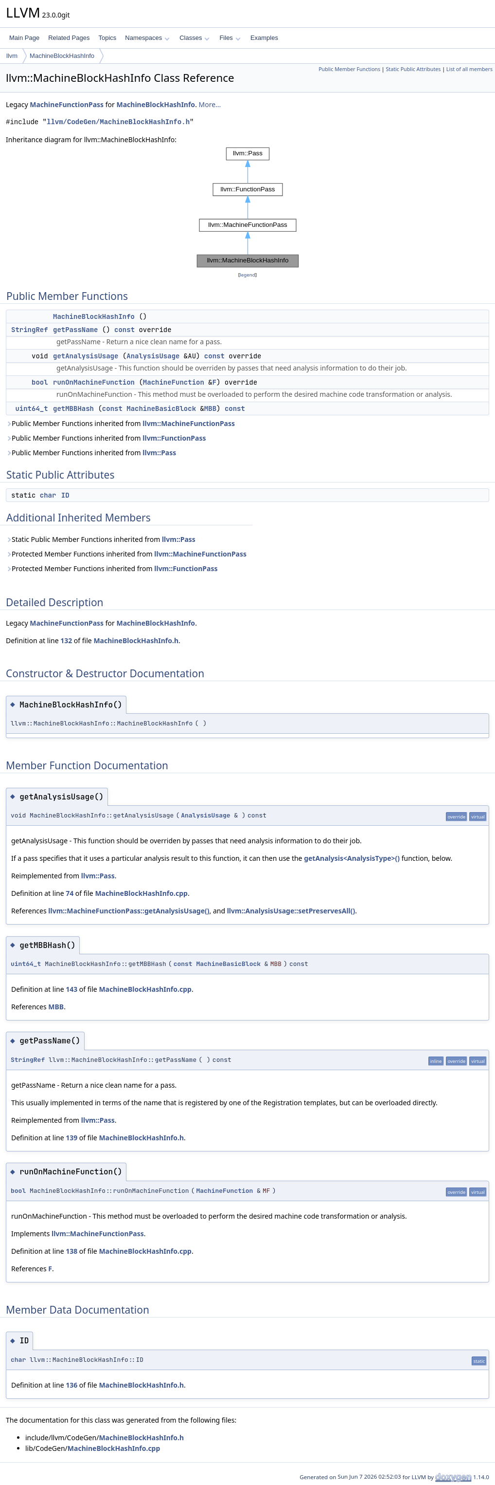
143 (71, 989)
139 (71, 1137)
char (48, 495)
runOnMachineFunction (94, 382)
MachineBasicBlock (161, 408)
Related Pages (68, 37)
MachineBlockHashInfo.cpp (141, 893)
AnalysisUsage (152, 356)
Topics (107, 37)
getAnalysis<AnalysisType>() (352, 858)
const (124, 329)
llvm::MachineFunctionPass (188, 423)
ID (65, 495)
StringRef (29, 329)
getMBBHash (73, 408)
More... (210, 104)
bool (40, 382)
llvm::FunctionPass (174, 438)
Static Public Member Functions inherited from (100, 539)
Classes (194, 37)
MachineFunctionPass (67, 104)
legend (247, 275)
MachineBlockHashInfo (62, 55)
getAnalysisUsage (85, 356)
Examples (264, 37)
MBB (210, 408)
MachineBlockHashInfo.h (135, 640)
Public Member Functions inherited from (120, 423)
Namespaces (147, 37)
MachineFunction (173, 382)
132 (66, 640)
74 (69, 893)
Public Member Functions (349, 69)
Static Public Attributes (413, 69)
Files (229, 37)
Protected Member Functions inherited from (126, 553)
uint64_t (31, 408)
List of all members (469, 69)
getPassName (75, 329)
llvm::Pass (159, 452)
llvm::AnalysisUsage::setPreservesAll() (291, 910)
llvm (12, 55)
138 (71, 1251)
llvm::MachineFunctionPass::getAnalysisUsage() (128, 910)
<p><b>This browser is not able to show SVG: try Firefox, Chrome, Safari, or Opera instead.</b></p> (247, 207)
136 (71, 1385)
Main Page (24, 37)
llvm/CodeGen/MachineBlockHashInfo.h (118, 122)
